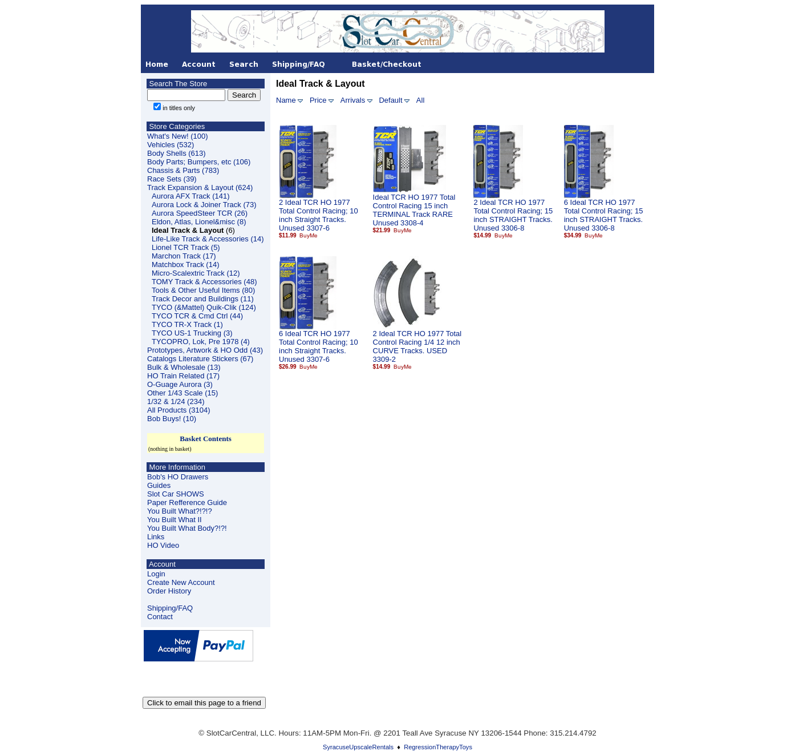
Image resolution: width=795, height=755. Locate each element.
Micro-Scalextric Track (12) (196, 273)
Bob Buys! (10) (171, 418)
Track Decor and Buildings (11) (203, 298)
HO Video (163, 545)
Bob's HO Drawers (177, 477)
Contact (160, 616)
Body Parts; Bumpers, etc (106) (198, 162)
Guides (159, 485)
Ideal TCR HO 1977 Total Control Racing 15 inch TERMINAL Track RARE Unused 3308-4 (414, 210)
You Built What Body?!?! (187, 528)
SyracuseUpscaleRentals (358, 747)
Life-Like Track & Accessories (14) (208, 239)
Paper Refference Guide (187, 502)
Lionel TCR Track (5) (186, 247)
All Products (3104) (178, 410)
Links (155, 536)
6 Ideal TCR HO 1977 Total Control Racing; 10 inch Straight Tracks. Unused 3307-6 (318, 346)
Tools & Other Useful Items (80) (203, 290)
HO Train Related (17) (183, 376)
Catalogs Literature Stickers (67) (200, 358)
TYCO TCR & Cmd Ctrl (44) (197, 316)
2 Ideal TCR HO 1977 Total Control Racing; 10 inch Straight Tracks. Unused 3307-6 (318, 215)
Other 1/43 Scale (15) (182, 393)
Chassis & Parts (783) (183, 170)
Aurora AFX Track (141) (191, 196)
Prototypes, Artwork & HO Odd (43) (205, 350)
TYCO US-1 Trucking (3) (192, 333)
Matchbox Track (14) (186, 264)
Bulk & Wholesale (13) (184, 367)
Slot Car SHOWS (175, 494)
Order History (169, 591)
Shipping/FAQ (170, 608)
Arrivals (352, 100)
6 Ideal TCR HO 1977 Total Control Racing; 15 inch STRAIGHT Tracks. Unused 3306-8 (603, 215)
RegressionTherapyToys (438, 747)
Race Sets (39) (172, 179)
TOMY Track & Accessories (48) (204, 281)
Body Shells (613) (176, 153)
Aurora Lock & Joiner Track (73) (204, 204)
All (420, 100)
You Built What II (174, 519)
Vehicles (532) (170, 144)
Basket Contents (206, 438)
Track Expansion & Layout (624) (200, 187)
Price (318, 100)
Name (286, 100)
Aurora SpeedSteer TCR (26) (200, 213)
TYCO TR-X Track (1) (187, 324)
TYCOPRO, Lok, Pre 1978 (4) (201, 341)
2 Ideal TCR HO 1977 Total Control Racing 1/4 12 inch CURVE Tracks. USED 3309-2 (417, 346)
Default (390, 100)
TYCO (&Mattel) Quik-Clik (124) (204, 307)
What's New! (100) (177, 136)
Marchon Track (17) (184, 256)
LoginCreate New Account (181, 578)
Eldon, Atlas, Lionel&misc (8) (199, 221)
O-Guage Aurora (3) (180, 384)
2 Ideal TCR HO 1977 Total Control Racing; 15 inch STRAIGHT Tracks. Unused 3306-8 (513, 215)
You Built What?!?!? (179, 511)
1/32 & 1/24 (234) (175, 401)
